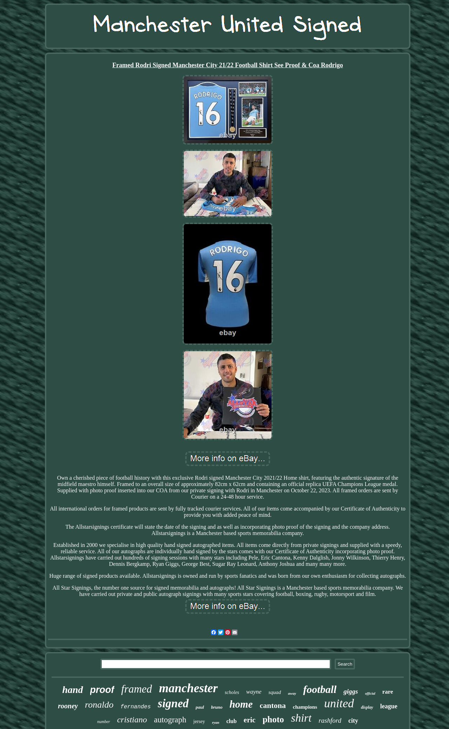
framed (136, 689)
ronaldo (99, 705)
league (388, 706)
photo (273, 719)
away (292, 693)
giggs (350, 691)
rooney (68, 706)
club (231, 721)
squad (274, 692)
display (367, 707)
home (241, 704)
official (370, 693)
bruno (217, 707)
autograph (170, 719)
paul (200, 707)
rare (387, 691)
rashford (330, 720)
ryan (215, 722)
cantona (273, 705)
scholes (232, 692)
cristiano (132, 719)
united (339, 703)
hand (72, 689)
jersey (199, 721)
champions (305, 707)
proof (102, 690)
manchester (188, 688)
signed (173, 703)
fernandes (135, 707)
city (353, 720)
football (319, 689)
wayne (253, 691)
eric (250, 720)
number (103, 721)
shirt (301, 717)
